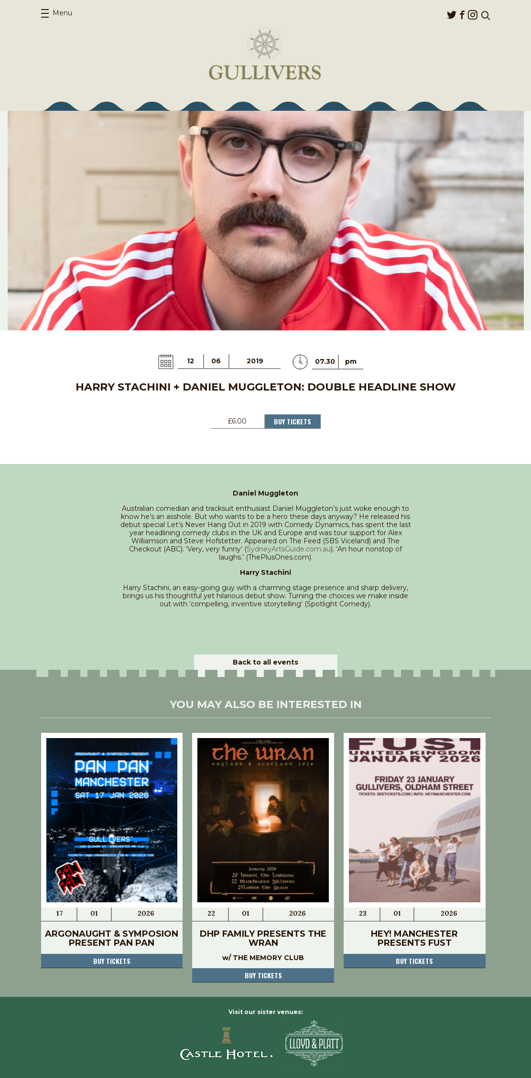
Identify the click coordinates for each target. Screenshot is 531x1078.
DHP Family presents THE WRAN (263, 938)
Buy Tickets (292, 421)
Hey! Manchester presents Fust (414, 938)
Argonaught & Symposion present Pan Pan (111, 938)
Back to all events (265, 662)
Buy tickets (111, 961)
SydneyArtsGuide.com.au (289, 549)
